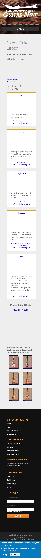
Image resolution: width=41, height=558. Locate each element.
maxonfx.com (20, 309)
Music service (23, 294)
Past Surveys (11, 484)
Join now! (18, 466)
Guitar (23, 121)
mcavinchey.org (12, 434)
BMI (21, 257)
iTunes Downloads (13, 443)
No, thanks (15, 555)
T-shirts (9, 487)
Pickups (25, 245)
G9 (8, 79)
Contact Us (10, 476)
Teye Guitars (21, 174)
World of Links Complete (14, 81)
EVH (21, 95)
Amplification (14, 121)
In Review (10, 447)
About (9, 427)
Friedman (21, 213)
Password (11, 506)
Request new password (15, 511)
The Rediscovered (13, 451)
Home (9, 423)
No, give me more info (8, 550)
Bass (18, 201)
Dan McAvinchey (12, 431)
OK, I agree (5, 555)
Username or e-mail (14, 498)
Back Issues (11, 480)
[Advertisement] (21, 329)
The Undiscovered (13, 454)
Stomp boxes (13, 79)
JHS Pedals (21, 132)
